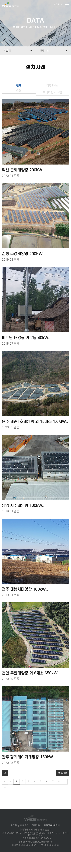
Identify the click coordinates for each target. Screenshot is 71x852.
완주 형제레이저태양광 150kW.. (28, 757)
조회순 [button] (62, 773)
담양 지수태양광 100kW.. (23, 506)
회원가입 (24, 825)
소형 (18, 90)
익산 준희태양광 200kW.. (23, 170)
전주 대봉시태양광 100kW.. (25, 589)
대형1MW (52, 85)
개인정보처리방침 (52, 825)
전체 (18, 85)
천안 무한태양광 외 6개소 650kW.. (31, 673)
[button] (5, 773)
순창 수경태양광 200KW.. (23, 254)
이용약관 (36, 825)
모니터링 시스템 (52, 92)
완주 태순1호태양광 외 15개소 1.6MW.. (35, 422)
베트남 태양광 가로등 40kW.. (26, 338)
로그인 (14, 825)
